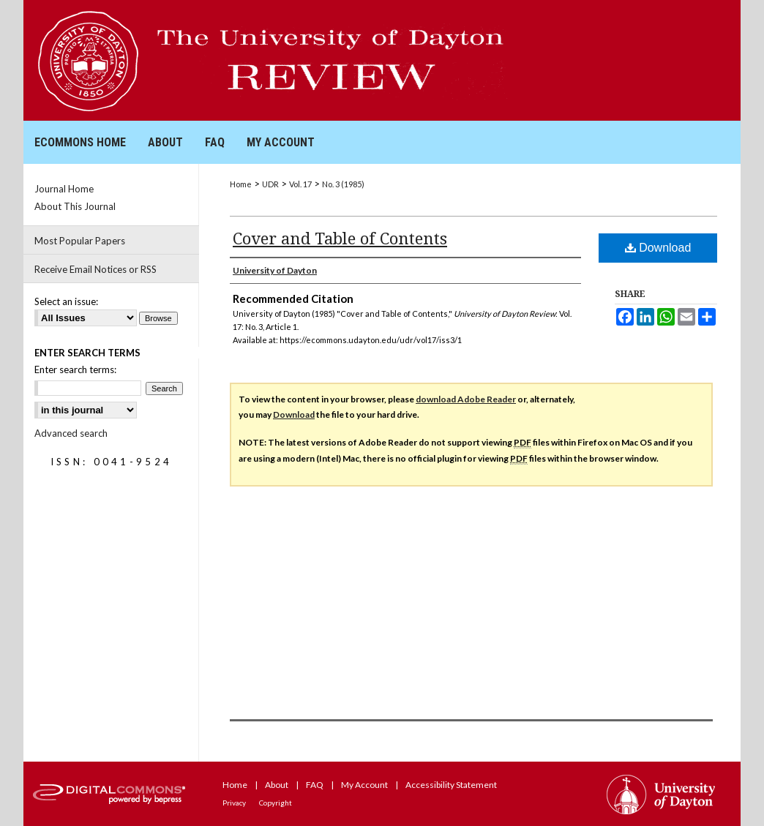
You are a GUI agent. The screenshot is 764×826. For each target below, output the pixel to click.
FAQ (314, 784)
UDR (270, 184)
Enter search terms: (75, 369)
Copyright (275, 802)
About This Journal (75, 206)
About (276, 784)
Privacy (234, 802)
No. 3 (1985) (343, 184)
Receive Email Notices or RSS (95, 269)
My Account (364, 784)
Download (658, 247)
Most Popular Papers (79, 241)
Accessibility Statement (451, 784)
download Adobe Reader (466, 399)
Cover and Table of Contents (340, 238)
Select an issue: (66, 301)
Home (241, 184)
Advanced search (71, 433)
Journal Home (64, 189)
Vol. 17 (300, 184)
